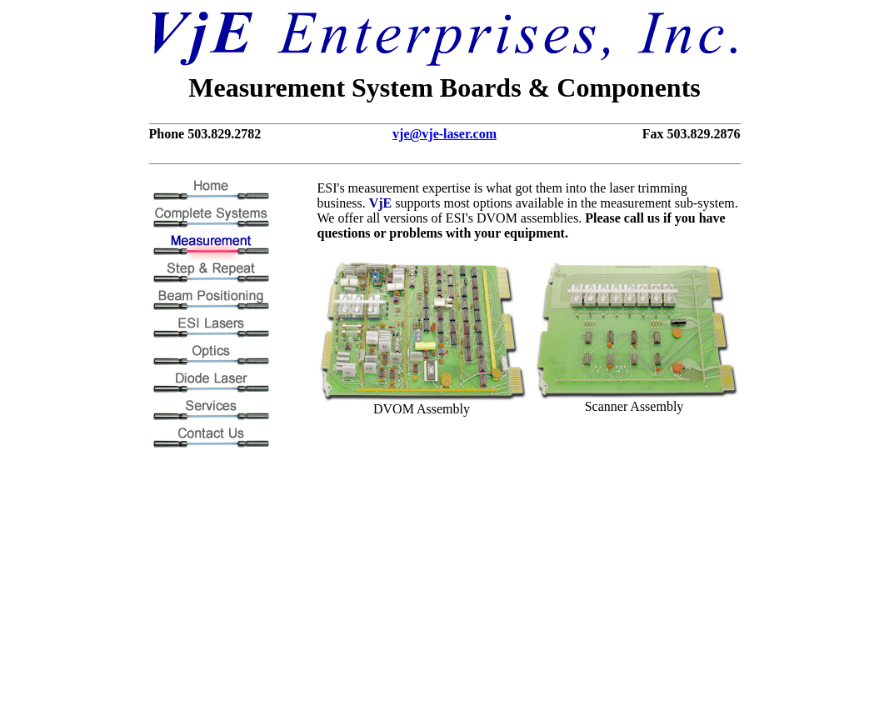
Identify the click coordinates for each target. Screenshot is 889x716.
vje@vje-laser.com (444, 134)
